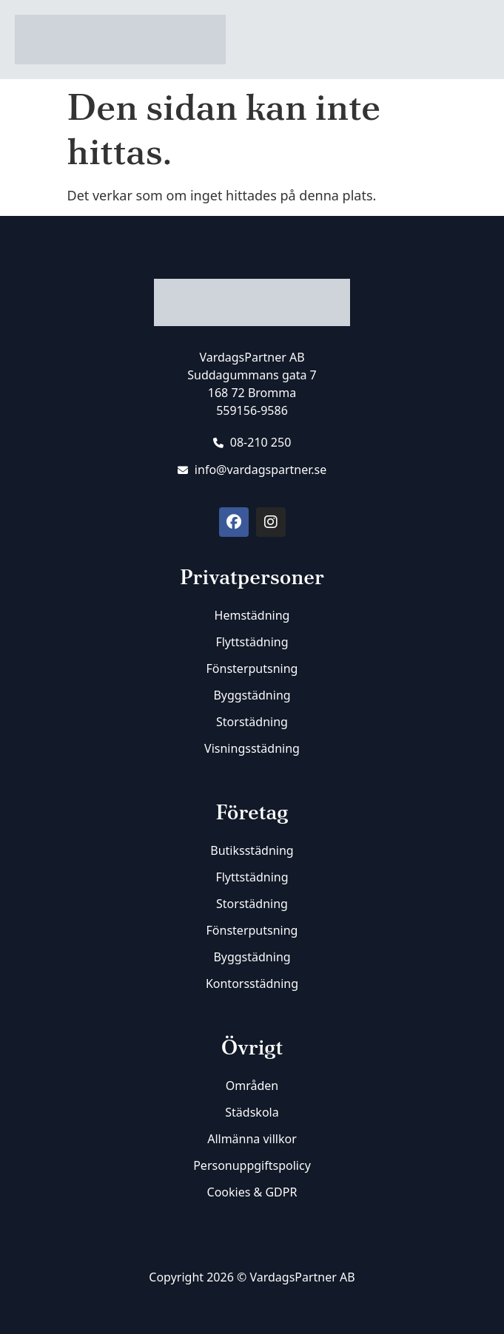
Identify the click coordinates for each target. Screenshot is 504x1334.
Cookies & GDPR (252, 1192)
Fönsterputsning (252, 668)
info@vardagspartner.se (252, 469)
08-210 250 (252, 442)
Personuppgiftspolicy (252, 1165)
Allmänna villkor (252, 1139)
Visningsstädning (252, 748)
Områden (252, 1085)
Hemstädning (252, 615)
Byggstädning (251, 695)
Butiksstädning (251, 850)
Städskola (251, 1112)
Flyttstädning (251, 642)
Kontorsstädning (252, 983)
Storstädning (252, 722)
